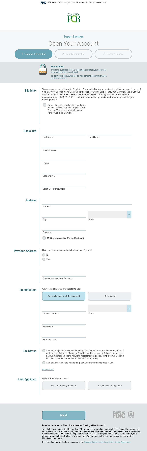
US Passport (110, 296)
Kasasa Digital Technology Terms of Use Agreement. (107, 442)
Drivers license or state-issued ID (64, 296)
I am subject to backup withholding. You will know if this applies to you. (80, 362)
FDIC (118, 414)
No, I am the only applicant (63, 385)
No (47, 255)
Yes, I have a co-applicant (110, 385)
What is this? (48, 369)
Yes (48, 259)
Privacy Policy (60, 78)
